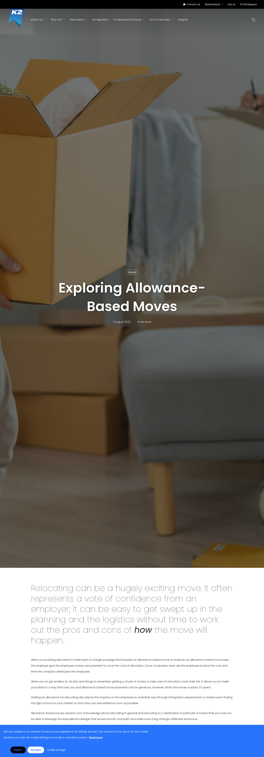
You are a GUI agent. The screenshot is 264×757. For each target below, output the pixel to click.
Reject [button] (18, 750)
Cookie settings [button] (56, 750)
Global (132, 272)
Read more (96, 737)
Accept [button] (36, 750)
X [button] (261, 727)
